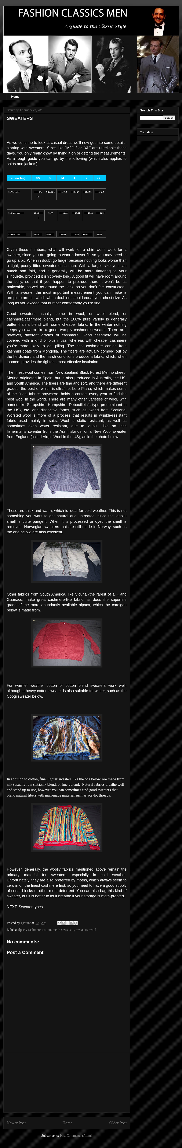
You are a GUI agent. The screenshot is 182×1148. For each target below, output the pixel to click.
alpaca (22, 930)
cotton (46, 930)
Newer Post (16, 1123)
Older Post (118, 1123)
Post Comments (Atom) (76, 1135)
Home (15, 96)
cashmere (34, 930)
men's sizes (60, 930)
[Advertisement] (66, 1082)
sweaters (82, 930)
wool (92, 930)
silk (71, 930)
